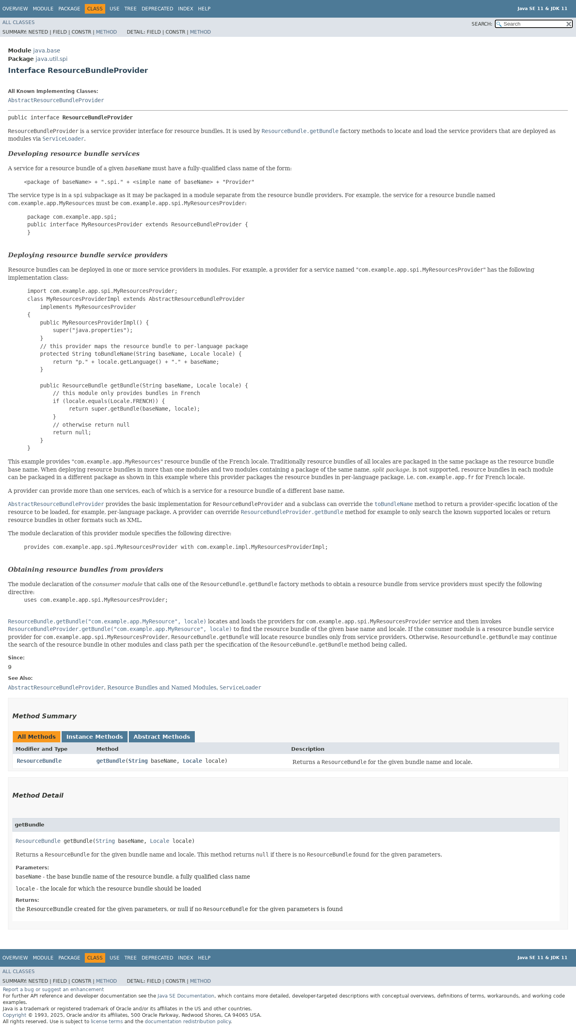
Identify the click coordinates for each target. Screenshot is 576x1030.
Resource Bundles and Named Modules (161, 687)
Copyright (14, 1015)
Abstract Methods (162, 737)
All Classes (18, 22)
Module (43, 9)
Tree (130, 9)
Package (69, 9)
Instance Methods (94, 737)
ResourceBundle (39, 761)
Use (115, 9)
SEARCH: (482, 24)
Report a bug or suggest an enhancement (53, 989)
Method (106, 32)
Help (204, 9)
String (138, 761)
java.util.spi (52, 59)
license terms (107, 1021)
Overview (15, 9)
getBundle (110, 761)
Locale (192, 761)
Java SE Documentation (186, 996)
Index (185, 9)
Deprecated (157, 9)
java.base (46, 50)
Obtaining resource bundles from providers (85, 569)
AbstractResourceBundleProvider (56, 100)
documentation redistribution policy (187, 1021)
